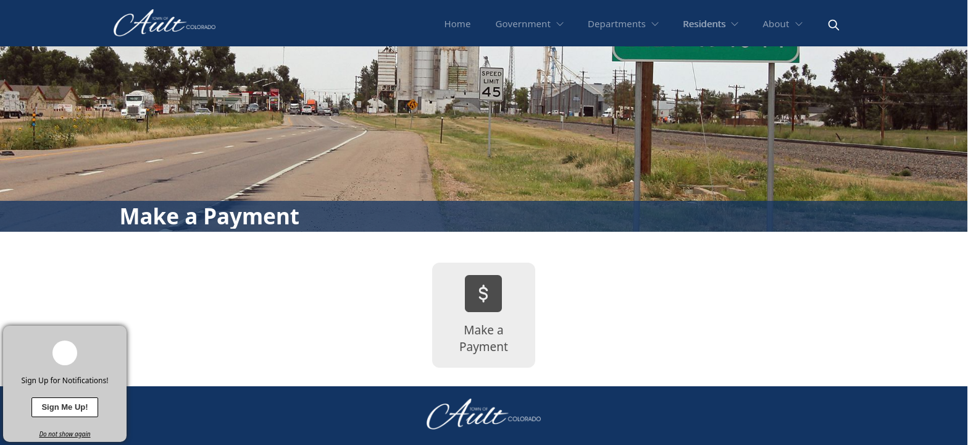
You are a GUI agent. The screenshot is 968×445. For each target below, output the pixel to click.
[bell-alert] (64, 353)
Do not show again (64, 434)
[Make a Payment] (483, 315)
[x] (117, 335)
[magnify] (834, 25)
